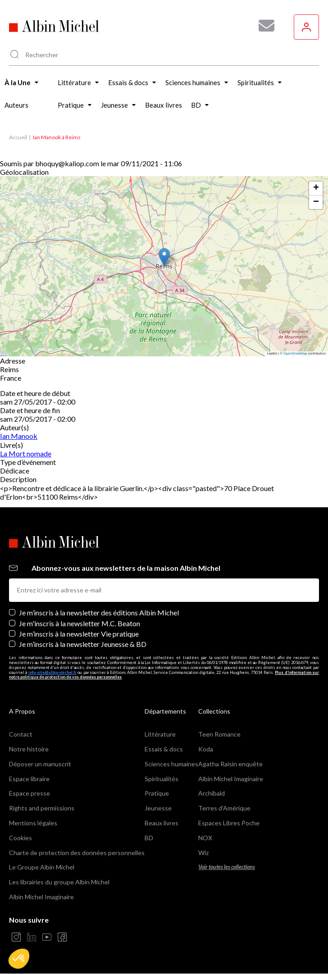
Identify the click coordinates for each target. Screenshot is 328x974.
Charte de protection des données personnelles (77, 852)
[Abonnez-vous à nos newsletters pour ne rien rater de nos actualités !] (263, 25)
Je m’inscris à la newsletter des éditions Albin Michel (99, 612)
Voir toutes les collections (226, 867)
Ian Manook (18, 436)
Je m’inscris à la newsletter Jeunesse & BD (82, 644)
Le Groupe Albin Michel (41, 867)
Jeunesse (158, 808)
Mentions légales (33, 823)
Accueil (18, 137)
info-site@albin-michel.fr (52, 672)
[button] (19, 958)
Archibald (211, 793)
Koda (205, 749)
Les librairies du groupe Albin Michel (59, 882)
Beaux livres (161, 823)
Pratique (157, 793)
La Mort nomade (25, 453)
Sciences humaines (171, 764)
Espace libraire (29, 779)
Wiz (203, 852)
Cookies (20, 838)
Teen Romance (219, 734)
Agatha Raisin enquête (230, 764)
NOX (205, 838)
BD (149, 838)
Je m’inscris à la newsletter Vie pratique (79, 633)
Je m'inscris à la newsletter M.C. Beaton (79, 623)
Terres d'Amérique (224, 808)
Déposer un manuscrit (40, 764)
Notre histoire (29, 749)
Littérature (160, 734)
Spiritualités (161, 779)
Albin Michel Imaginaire (41, 897)
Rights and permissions (41, 808)
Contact (20, 734)
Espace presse (29, 793)
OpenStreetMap (295, 353)
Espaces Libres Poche (229, 823)
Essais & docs (164, 749)
